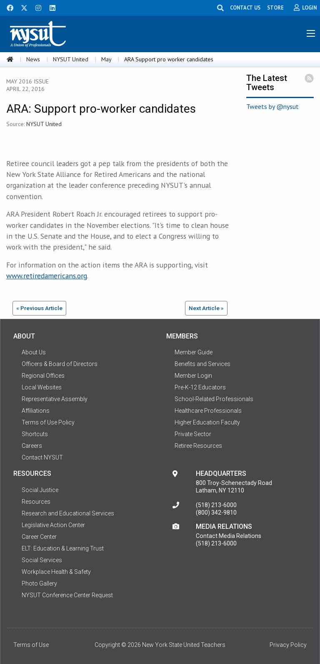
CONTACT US (245, 7)
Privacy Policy (288, 644)
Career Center (39, 536)
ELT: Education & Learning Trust (63, 548)
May (106, 59)
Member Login (193, 375)
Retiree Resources (198, 445)
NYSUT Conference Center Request (67, 595)
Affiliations (36, 410)
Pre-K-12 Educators (200, 387)
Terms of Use (31, 644)
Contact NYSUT (42, 457)
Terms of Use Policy (48, 422)
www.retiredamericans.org (46, 275)
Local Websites (42, 387)
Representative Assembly (55, 399)
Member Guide (193, 352)
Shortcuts (35, 434)
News (33, 59)
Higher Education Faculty (207, 422)
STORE (275, 7)
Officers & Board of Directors (60, 364)
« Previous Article (39, 308)
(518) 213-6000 (216, 505)
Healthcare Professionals (208, 410)
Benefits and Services (202, 364)
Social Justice (40, 490)
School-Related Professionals (214, 399)
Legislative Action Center (53, 525)
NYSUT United (70, 59)
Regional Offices (43, 375)
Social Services (42, 560)
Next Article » (206, 308)
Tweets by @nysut (272, 106)
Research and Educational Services (68, 513)
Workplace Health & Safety (56, 571)
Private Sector (193, 434)
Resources (36, 501)
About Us (34, 352)
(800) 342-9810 (216, 512)
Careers (32, 445)
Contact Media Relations (228, 536)
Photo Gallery (39, 583)
